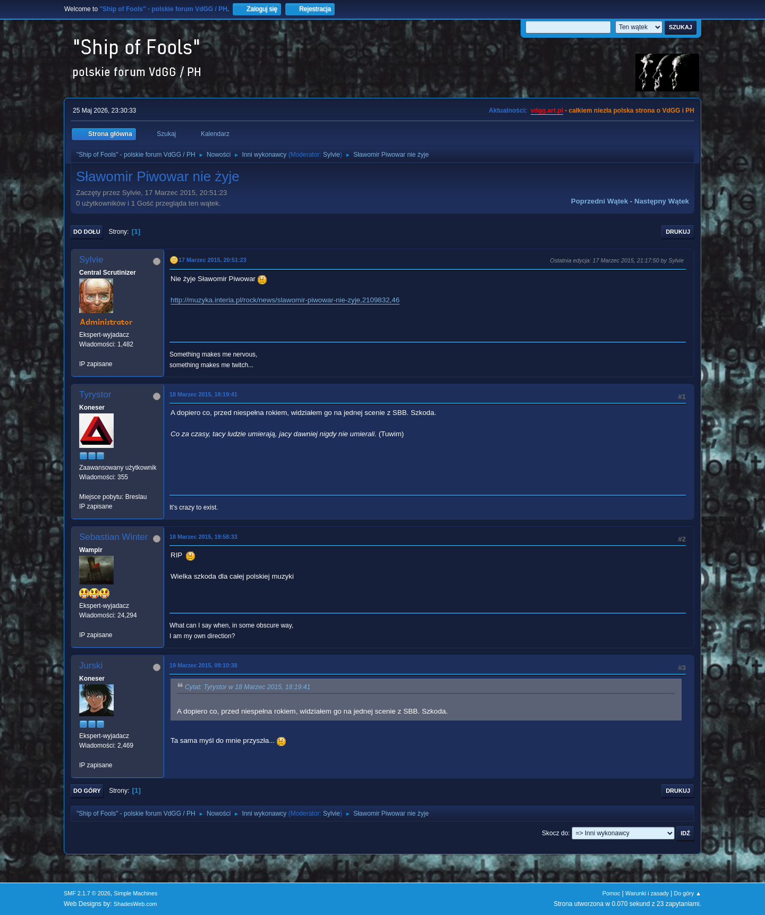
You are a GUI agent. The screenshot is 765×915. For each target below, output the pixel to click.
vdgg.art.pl (547, 110)
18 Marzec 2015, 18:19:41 (203, 394)
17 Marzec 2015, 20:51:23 (212, 260)
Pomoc (611, 893)
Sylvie (331, 154)
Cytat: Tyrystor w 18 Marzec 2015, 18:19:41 (247, 687)
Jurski (91, 665)
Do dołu (86, 231)
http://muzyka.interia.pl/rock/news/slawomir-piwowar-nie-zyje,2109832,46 (285, 300)
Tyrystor (95, 394)
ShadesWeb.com (135, 904)
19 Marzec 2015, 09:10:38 (203, 665)
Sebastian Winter (113, 537)
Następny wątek (661, 201)
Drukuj (678, 231)
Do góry (87, 790)
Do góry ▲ (687, 893)
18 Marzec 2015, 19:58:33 (203, 536)
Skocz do (555, 833)
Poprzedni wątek (599, 201)
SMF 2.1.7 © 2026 (87, 893)
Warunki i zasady (647, 893)
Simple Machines (135, 893)
